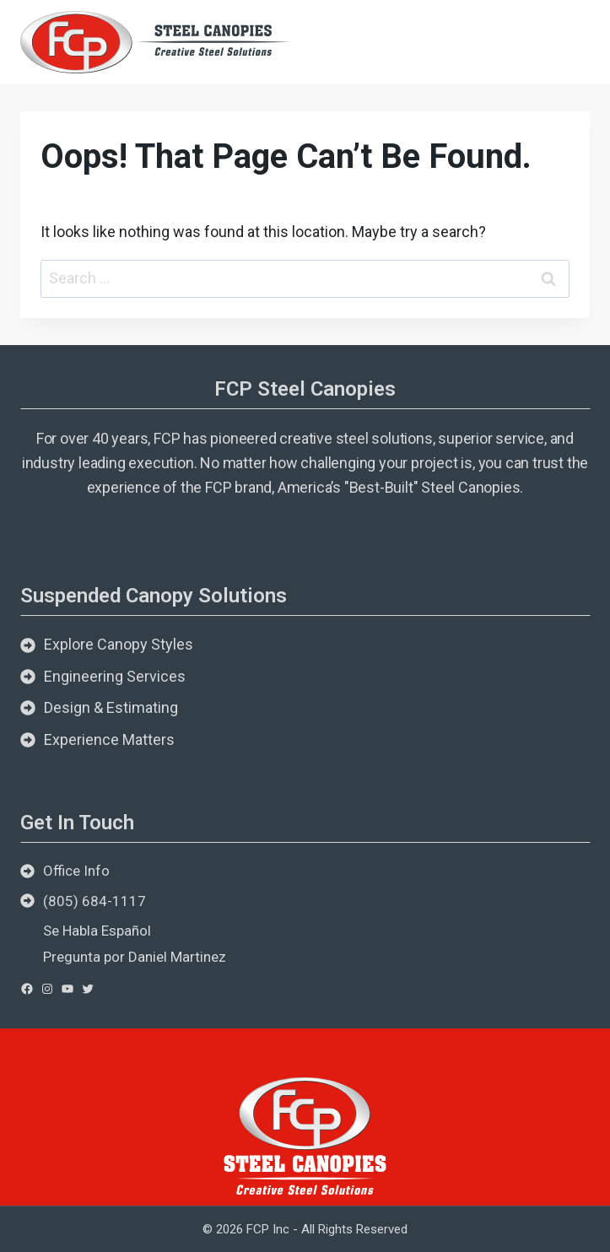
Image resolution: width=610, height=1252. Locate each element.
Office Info (76, 870)
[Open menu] (570, 41)
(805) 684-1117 (94, 901)
